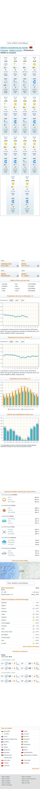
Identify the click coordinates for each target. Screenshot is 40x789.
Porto (2, 629)
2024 (16, 300)
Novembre (31, 288)
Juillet (17, 288)
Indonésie (27, 744)
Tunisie (6, 763)
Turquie (26, 763)
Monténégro (28, 752)
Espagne (26, 739)
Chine (26, 731)
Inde (5, 744)
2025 (11, 300)
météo (25, 264)
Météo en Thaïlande (26, 776)
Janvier (4, 284)
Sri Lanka (7, 760)
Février (4, 286)
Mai (16, 284)
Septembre (32, 284)
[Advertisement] (20, 20)
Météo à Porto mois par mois (20, 280)
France (6, 742)
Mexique (6, 752)
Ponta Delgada (5, 623)
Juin (16, 286)
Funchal (3, 643)
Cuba (5, 736)
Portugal (4, 50)
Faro (2, 640)
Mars (4, 288)
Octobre (31, 286)
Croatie (26, 734)
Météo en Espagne (6, 783)
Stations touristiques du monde (14, 47)
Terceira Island (5, 637)
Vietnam (6, 765)
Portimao (4, 626)
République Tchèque (30, 755)
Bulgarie (7, 731)
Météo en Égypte (6, 776)
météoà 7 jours (25, 275)
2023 (22, 300)
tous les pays (35, 768)
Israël (6, 747)
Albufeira (4, 602)
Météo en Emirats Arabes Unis (29, 778)
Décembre (31, 290)
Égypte (26, 736)
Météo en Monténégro (7, 785)
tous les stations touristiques (31, 646)
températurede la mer (6, 265)
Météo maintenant (7, 588)
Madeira (3, 620)
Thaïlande (27, 760)
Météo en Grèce (25, 780)
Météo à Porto (16, 50)
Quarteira (4, 611)
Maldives (7, 749)
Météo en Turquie (6, 778)
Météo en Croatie (26, 783)
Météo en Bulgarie (6, 780)
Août (17, 290)
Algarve (3, 605)
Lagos (3, 614)
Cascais (3, 608)
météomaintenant (5, 275)
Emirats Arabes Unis (10, 739)
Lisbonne (4, 617)
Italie (25, 747)
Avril (3, 290)
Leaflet (32, 578)
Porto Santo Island (6, 631)
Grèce (26, 742)
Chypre (6, 734)
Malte (26, 749)
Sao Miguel (4, 634)
